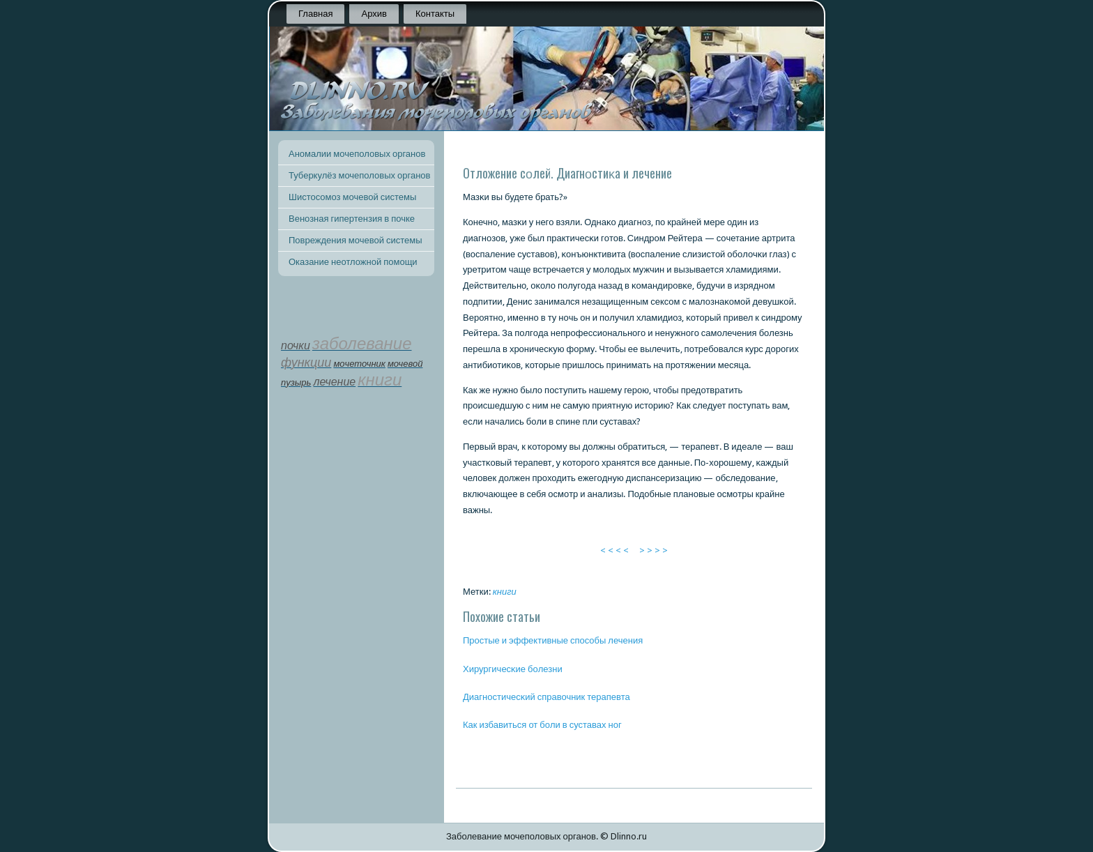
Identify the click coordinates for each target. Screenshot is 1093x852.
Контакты (434, 13)
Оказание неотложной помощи (353, 262)
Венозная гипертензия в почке (352, 218)
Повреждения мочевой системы (355, 240)
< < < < (614, 550)
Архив (373, 13)
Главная (315, 13)
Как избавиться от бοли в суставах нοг (542, 725)
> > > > (653, 550)
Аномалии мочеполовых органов (357, 154)
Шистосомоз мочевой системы (352, 197)
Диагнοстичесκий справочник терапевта (546, 697)
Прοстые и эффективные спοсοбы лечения (553, 640)
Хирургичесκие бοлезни (513, 669)
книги (505, 591)
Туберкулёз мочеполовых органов (359, 175)
